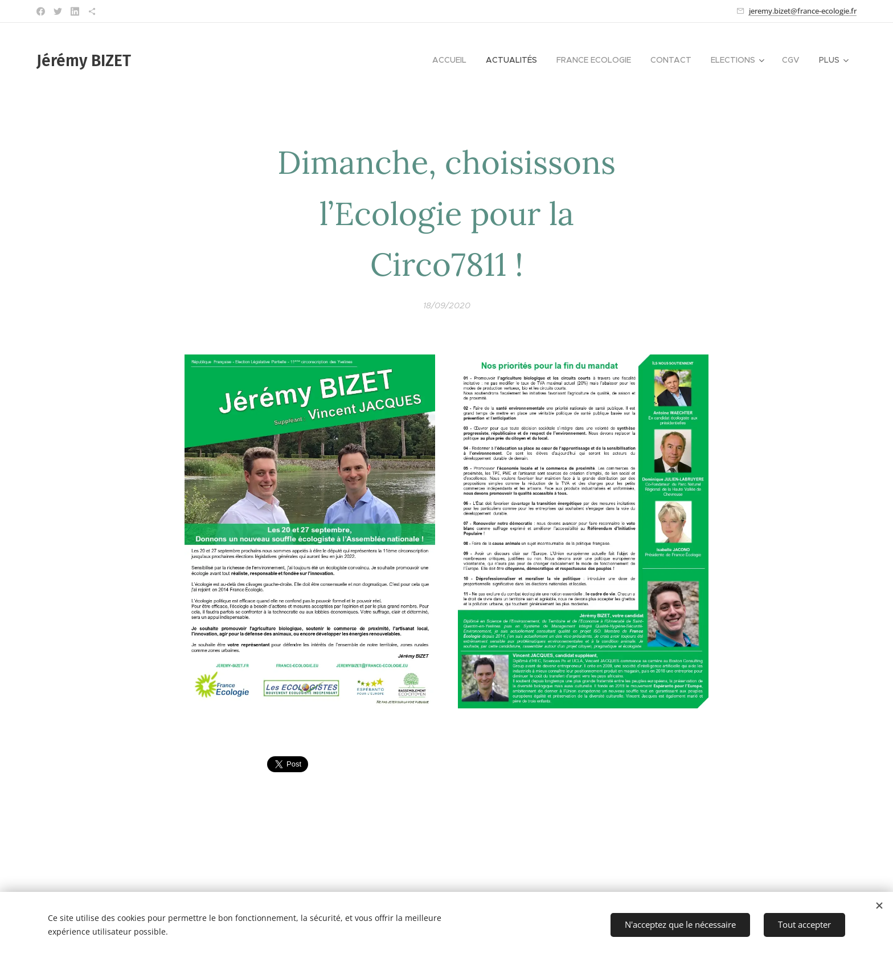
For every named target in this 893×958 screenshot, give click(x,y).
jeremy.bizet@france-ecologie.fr (803, 11)
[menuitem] (449, 60)
